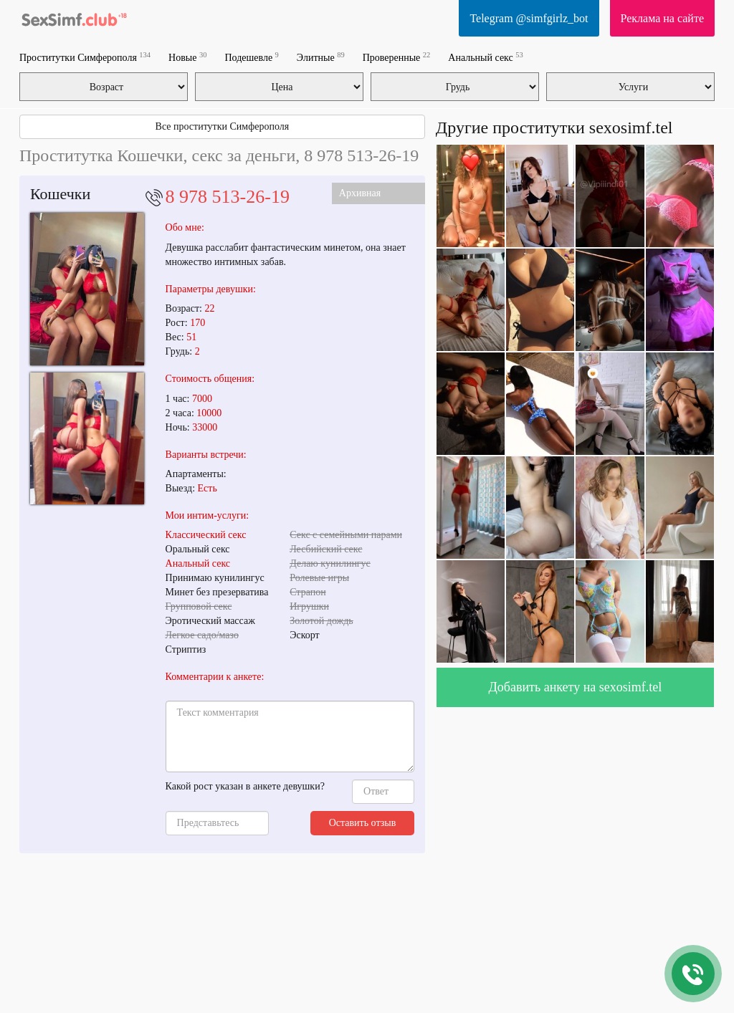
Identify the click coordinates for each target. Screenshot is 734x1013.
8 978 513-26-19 (228, 196)
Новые (187, 57)
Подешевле (251, 57)
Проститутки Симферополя (85, 57)
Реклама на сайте (662, 18)
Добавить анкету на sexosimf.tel (575, 687)
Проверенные (397, 57)
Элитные (321, 57)
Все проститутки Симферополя (223, 126)
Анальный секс (485, 57)
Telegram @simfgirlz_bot (529, 18)
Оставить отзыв (362, 822)
